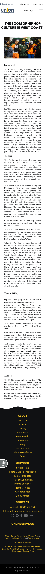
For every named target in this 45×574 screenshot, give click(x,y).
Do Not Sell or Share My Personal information (22, 547)
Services (22, 463)
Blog (22, 444)
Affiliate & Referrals (22, 452)
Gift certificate (22, 491)
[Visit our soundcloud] (31, 516)
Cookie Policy (33, 536)
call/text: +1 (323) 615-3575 (31, 4)
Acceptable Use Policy (15, 538)
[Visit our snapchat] (17, 516)
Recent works (23, 436)
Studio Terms (10, 536)
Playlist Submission (22, 480)
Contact (22, 502)
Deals (22, 456)
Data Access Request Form (23, 551)
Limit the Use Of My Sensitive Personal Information (22, 549)
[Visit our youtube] (26, 516)
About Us (22, 420)
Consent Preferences (22, 543)
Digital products (22, 476)
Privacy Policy (22, 536)
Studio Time (22, 468)
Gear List (22, 424)
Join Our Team (22, 448)
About (22, 416)
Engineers (22, 432)
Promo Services (22, 483)
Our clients (22, 440)
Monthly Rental (22, 488)
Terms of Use (33, 538)
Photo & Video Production (22, 472)
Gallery (22, 428)
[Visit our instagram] (12, 516)
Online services (22, 524)
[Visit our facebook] (21, 516)
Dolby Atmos (22, 496)
